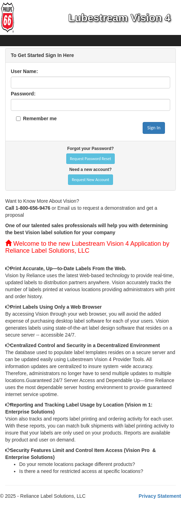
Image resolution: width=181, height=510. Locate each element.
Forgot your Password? (90, 148)
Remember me (40, 118)
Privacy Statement (160, 496)
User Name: (24, 71)
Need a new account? (90, 169)
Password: (23, 93)
